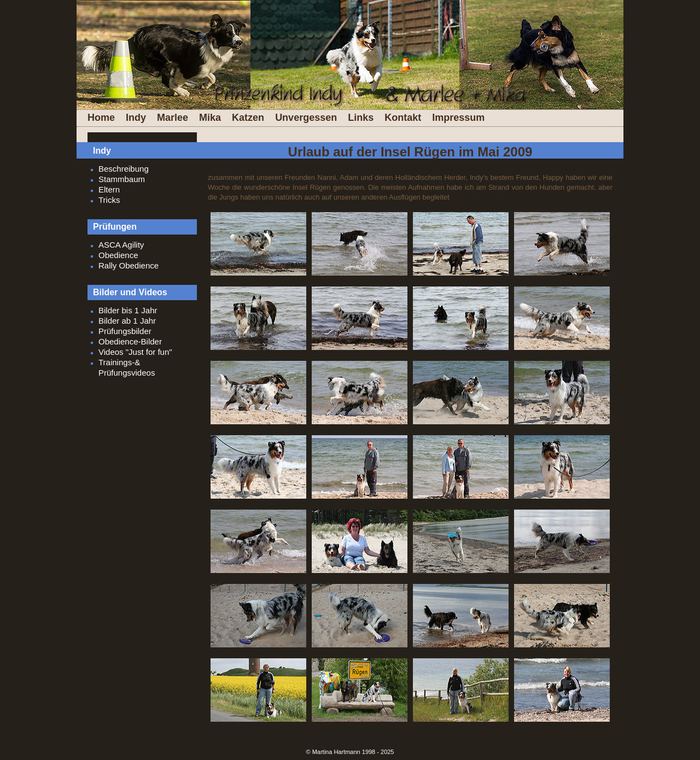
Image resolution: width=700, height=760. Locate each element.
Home (101, 117)
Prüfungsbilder (124, 331)
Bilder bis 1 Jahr (128, 310)
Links (361, 117)
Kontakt (402, 117)
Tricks (109, 199)
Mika (210, 117)
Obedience (118, 255)
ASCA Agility (121, 244)
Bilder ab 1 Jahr (127, 320)
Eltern (109, 189)
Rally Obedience (128, 265)
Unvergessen (306, 117)
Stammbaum (121, 179)
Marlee (172, 117)
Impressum (458, 117)
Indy (136, 117)
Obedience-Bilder (130, 341)
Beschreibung (123, 168)
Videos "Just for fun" (135, 351)
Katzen (248, 117)
